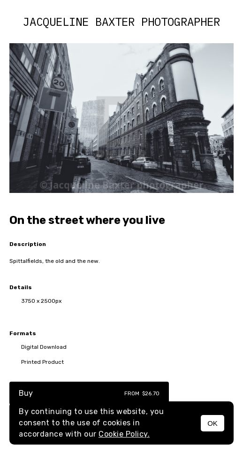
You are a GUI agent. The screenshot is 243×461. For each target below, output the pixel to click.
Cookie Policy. (124, 434)
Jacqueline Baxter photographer (121, 21)
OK (212, 423)
